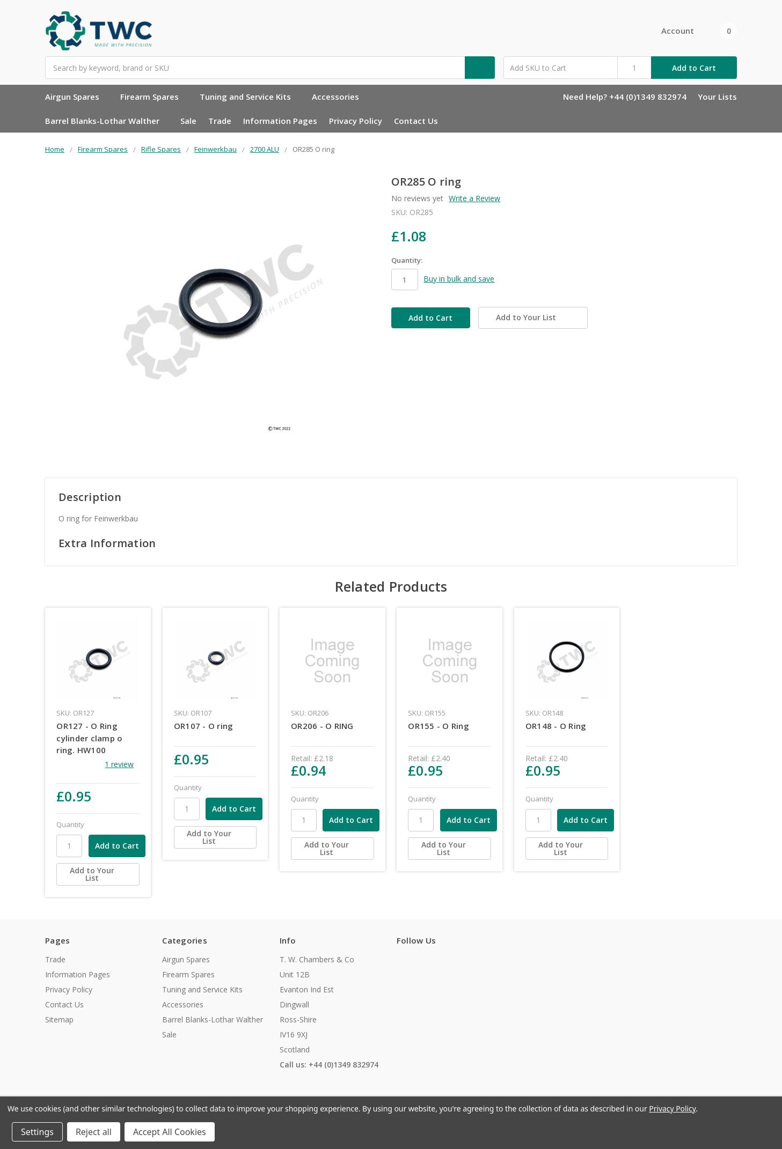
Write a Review (474, 198)
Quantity (70, 824)
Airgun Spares (76, 96)
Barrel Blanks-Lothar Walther (107, 120)
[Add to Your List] (97, 874)
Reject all (94, 1132)
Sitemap (59, 1019)
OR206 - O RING (322, 725)
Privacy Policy (355, 120)
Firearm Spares (154, 96)
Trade (219, 120)
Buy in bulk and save (458, 279)
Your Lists (717, 96)
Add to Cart (694, 68)
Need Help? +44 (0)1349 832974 (624, 96)
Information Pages (280, 120)
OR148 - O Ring (556, 725)
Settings (37, 1132)
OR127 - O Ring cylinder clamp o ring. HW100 (89, 737)
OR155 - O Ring (438, 725)
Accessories (340, 96)
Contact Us (416, 120)
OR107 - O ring (203, 725)
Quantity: (406, 260)
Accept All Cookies (169, 1132)
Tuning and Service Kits (250, 96)
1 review (119, 764)
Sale (188, 120)
